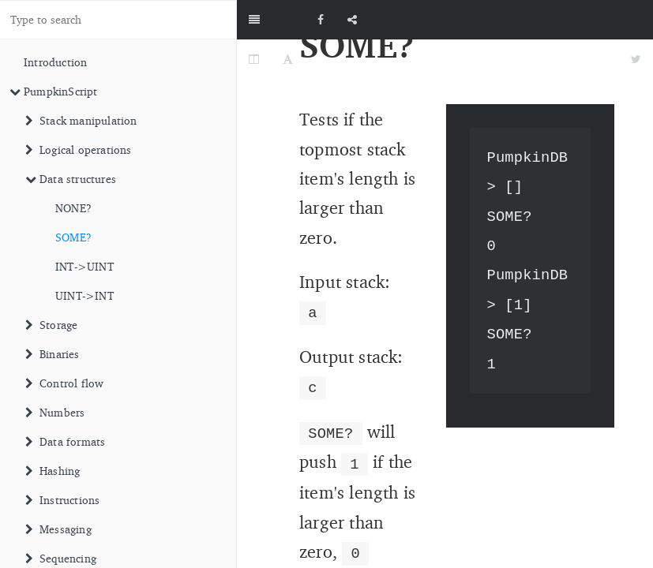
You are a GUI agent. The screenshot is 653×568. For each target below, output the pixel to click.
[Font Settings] (288, 59)
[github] (582, 19)
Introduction (55, 62)
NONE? (73, 208)
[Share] (352, 19)
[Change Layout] (254, 59)
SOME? (73, 237)
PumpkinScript (53, 91)
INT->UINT (84, 266)
